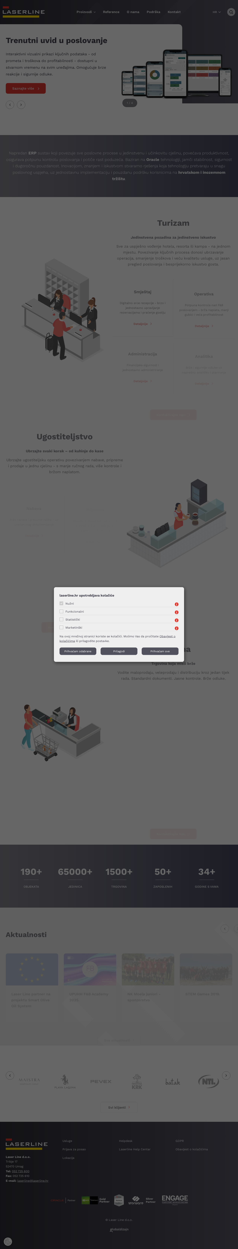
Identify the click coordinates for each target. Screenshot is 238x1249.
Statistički (72, 619)
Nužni (69, 603)
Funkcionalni (74, 611)
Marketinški (73, 627)
